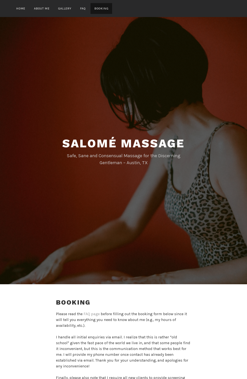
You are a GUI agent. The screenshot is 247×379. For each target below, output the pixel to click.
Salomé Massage (123, 143)
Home (20, 8)
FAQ (83, 8)
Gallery (64, 8)
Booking (101, 8)
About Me (41, 8)
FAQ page (92, 314)
